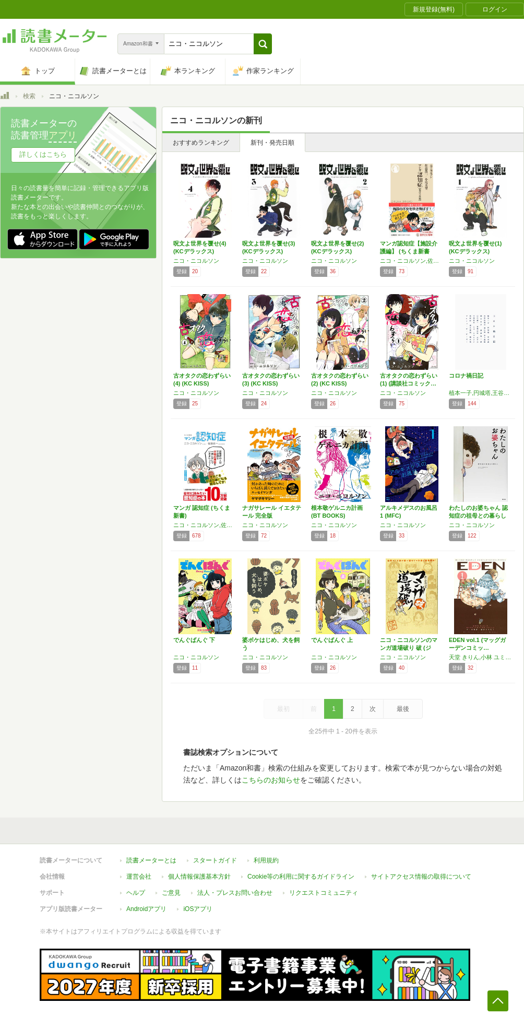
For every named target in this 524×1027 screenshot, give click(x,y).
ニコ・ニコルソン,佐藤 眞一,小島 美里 (412, 261)
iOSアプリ (197, 909)
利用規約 (266, 860)
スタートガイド (215, 860)
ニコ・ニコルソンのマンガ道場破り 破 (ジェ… (408, 648)
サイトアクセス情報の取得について (421, 876)
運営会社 (138, 876)
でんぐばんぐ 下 (194, 640)
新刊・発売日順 (272, 142)
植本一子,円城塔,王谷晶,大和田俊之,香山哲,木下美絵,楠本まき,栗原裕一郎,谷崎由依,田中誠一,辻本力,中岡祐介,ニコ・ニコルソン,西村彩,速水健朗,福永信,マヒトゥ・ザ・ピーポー (481, 393)
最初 (283, 709)
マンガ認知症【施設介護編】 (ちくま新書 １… (408, 251)
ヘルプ (135, 893)
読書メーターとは (151, 860)
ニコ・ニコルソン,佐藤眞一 (205, 525)
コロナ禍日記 (466, 375)
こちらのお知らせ (271, 780)
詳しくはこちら (43, 154)
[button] (263, 43)
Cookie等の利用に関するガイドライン (300, 876)
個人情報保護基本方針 (199, 876)
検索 (29, 96)
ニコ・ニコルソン (196, 261)
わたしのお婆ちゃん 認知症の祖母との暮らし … (478, 516)
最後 (403, 709)
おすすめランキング (201, 142)
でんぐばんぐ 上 (332, 640)
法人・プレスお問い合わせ (234, 893)
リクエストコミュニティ (323, 893)
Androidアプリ (146, 909)
